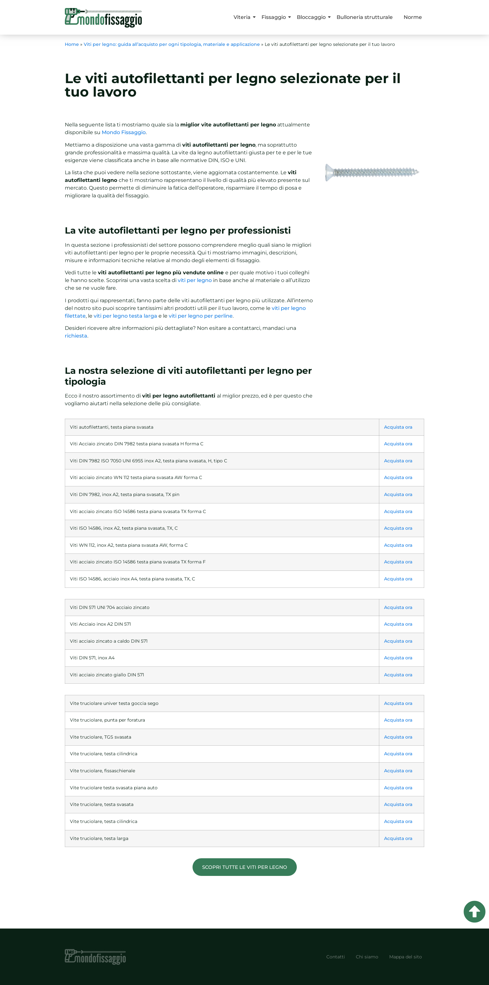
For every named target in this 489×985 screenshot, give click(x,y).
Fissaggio (275, 17)
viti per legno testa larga (125, 316)
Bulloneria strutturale (365, 17)
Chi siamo (367, 957)
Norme (413, 17)
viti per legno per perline (201, 316)
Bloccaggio (312, 17)
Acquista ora (398, 427)
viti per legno (195, 280)
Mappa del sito (405, 957)
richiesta (76, 336)
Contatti (335, 957)
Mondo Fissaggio (124, 132)
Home (72, 44)
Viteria (243, 17)
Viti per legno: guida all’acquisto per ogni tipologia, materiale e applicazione (172, 44)
